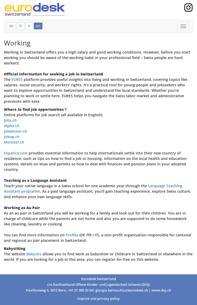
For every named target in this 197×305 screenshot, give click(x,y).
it (29, 25)
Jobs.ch (10, 120)
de (11, 25)
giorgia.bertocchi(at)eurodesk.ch (122, 290)
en (38, 25)
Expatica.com (16, 153)
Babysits (34, 253)
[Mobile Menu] (183, 26)
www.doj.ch (161, 290)
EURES (17, 79)
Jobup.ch (12, 136)
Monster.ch (14, 142)
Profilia (72, 234)
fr (20, 25)
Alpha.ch (11, 125)
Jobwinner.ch (15, 131)
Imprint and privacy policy (98, 298)
